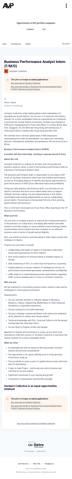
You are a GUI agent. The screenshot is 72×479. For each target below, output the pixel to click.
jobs (4, 44)
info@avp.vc (49, 464)
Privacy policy (29, 451)
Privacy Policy (41, 469)
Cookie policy (41, 451)
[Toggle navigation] (66, 6)
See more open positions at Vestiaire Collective (36, 423)
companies (16, 44)
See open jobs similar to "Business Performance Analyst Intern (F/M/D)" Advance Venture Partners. (36, 88)
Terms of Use (30, 469)
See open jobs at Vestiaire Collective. (26, 83)
